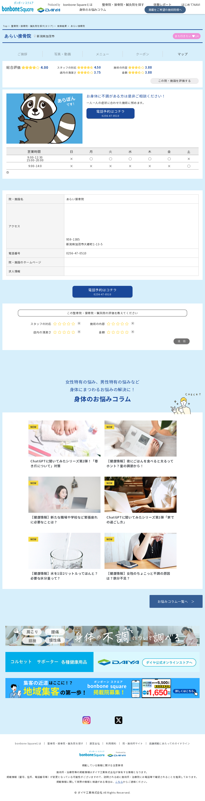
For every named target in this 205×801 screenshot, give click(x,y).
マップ (183, 54)
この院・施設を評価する (174, 81)
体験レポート (162, 4)
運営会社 (94, 743)
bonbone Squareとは (77, 4)
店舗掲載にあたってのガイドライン (169, 743)
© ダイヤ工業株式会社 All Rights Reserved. (102, 792)
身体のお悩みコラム (92, 9)
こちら (119, 781)
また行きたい (187, 36)
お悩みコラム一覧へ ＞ (176, 601)
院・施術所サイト (133, 743)
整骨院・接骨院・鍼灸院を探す (123, 4)
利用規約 (111, 743)
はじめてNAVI (190, 4)
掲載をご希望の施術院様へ (165, 10)
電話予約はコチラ (110, 113)
